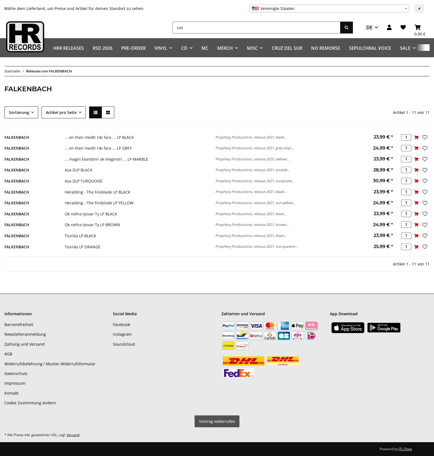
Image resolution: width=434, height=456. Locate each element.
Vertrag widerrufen (217, 421)
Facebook (121, 324)
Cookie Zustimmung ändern (30, 402)
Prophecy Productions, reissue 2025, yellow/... (252, 159)
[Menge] (406, 137)
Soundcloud (124, 344)
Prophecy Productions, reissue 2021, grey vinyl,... (254, 147)
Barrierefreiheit (18, 324)
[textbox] (329, 8)
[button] (389, 27)
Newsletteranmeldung (25, 334)
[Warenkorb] (420, 27)
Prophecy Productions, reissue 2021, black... (250, 137)
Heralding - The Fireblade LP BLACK (97, 192)
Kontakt (11, 393)
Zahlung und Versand (24, 344)
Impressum (14, 383)
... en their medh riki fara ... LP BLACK (99, 137)
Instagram (122, 334)
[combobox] (329, 8)
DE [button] (369, 27)
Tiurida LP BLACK (80, 235)
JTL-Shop (405, 449)
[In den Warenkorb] (416, 137)
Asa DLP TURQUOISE (83, 181)
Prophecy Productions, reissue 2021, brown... (252, 224)
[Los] (256, 27)
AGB (8, 353)
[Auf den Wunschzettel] (424, 137)
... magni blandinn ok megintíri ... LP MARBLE (106, 159)
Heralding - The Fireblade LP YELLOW (99, 202)
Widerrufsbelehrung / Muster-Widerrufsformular (49, 363)
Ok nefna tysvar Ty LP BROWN (92, 224)
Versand (73, 434)
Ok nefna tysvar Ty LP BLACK (91, 214)
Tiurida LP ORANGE (82, 246)
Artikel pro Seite (61, 112)
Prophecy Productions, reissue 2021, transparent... (256, 246)
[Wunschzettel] (403, 27)
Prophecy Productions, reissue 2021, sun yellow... (255, 202)
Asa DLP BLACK (78, 170)
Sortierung (19, 112)
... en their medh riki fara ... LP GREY (98, 148)
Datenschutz (16, 373)
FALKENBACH (16, 137)
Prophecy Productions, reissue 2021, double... (252, 169)
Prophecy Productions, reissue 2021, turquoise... (254, 180)
